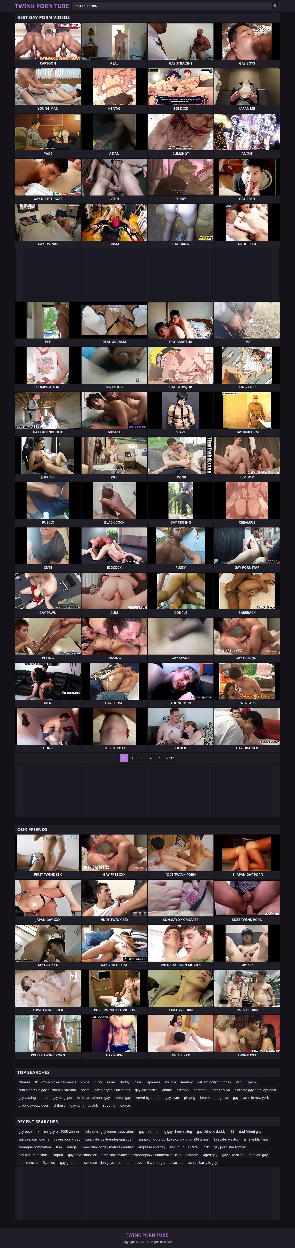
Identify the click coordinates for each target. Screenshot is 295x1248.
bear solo (207, 1097)
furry (98, 1082)
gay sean (172, 1097)
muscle (170, 1082)
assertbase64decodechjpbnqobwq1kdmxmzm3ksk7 (141, 1155)
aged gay (210, 1155)
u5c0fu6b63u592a (184, 1147)
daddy (124, 1082)
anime (167, 1090)
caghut (57, 1155)
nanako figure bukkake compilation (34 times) (174, 1139)
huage (72, 1147)
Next (170, 758)
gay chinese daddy (211, 1131)
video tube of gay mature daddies (107, 1147)
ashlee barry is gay (202, 1162)
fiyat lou (49, 1162)
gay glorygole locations (112, 1090)
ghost (223, 1097)
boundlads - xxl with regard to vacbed (154, 1162)
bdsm (85, 1090)
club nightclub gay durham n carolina (47, 1090)
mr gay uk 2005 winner (61, 1131)
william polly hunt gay (214, 1082)
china (85, 1082)
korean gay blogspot (56, 1097)
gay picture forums (33, 1155)
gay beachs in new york (251, 1097)
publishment (28, 1162)
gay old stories (146, 1090)
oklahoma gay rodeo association (109, 1131)
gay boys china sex (82, 1155)
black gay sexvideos (33, 1105)
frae (59, 1147)
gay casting (27, 1097)
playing (189, 1097)
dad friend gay (250, 1131)
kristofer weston (226, 1139)
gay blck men (149, 1131)
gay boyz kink (28, 1131)
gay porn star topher (229, 1147)
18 (232, 1131)
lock (206, 1147)
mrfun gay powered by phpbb (137, 1097)
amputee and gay (151, 1147)
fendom (192, 1155)
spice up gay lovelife (33, 1139)
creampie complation (34, 1147)
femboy (187, 1082)
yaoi (239, 1082)
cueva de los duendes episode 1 (109, 1139)
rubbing (109, 1105)
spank (251, 1082)
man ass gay (258, 1155)
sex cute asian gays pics (102, 1162)
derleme (200, 1090)
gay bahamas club (84, 1105)
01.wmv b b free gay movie (55, 1082)
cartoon (183, 1090)
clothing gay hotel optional (255, 1090)
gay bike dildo (233, 1155)
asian (111, 1082)
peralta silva (220, 1090)
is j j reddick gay (256, 1139)
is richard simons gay (93, 1097)
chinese (24, 1082)
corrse (125, 1105)
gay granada (69, 1162)
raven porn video (67, 1139)
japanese (153, 1082)
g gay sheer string (178, 1131)
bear (137, 1082)
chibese (59, 1105)
